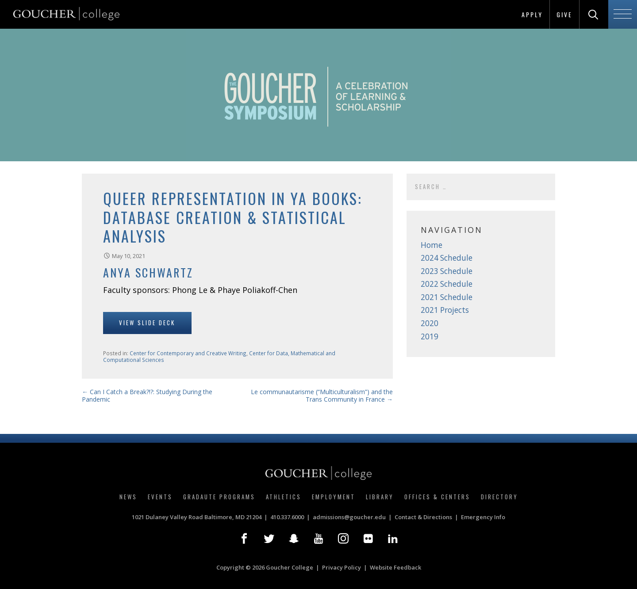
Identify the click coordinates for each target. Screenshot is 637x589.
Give (564, 14)
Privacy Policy (341, 567)
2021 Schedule (446, 297)
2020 (429, 323)
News (128, 496)
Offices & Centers (437, 496)
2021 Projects (445, 310)
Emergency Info (483, 517)
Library (380, 496)
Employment (333, 496)
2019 (429, 336)
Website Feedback (395, 567)
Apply (532, 14)
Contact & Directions (423, 517)
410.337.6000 (287, 517)
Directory (499, 496)
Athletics (283, 496)
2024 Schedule (446, 258)
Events (160, 496)
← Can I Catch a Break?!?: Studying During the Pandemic (147, 396)
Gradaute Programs (219, 496)
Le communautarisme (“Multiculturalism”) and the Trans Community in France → (322, 396)
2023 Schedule (446, 271)
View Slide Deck (147, 322)
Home (431, 245)
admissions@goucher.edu (349, 517)
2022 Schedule (446, 284)
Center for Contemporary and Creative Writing (188, 353)
